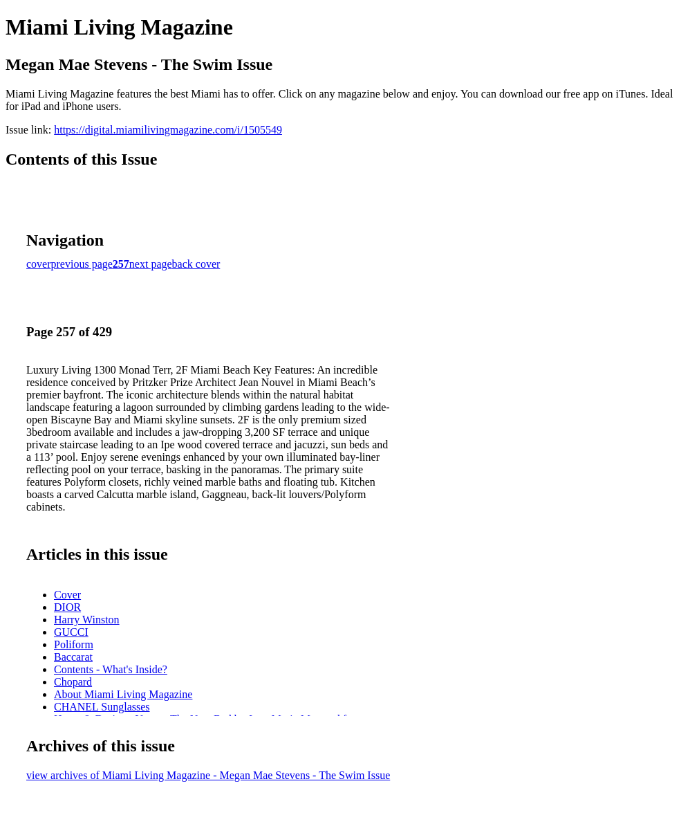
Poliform (73, 644)
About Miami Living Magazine (123, 694)
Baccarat (73, 657)
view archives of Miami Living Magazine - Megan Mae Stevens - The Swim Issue (208, 775)
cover (38, 264)
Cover (67, 595)
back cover (196, 264)
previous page (82, 264)
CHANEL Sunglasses (102, 707)
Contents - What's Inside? (110, 669)
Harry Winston (87, 619)
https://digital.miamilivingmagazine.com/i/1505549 (168, 130)
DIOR (67, 607)
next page (150, 264)
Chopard (73, 682)
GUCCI (71, 632)
